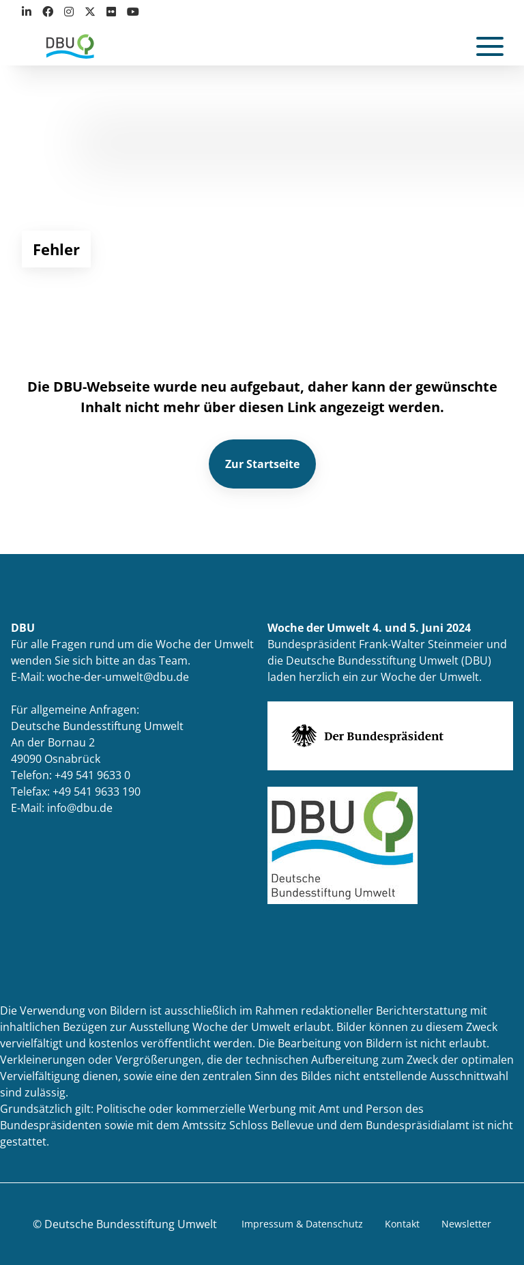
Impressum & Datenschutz (302, 1223)
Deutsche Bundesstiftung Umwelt (130, 1224)
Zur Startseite (262, 463)
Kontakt (402, 1223)
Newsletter (466, 1223)
